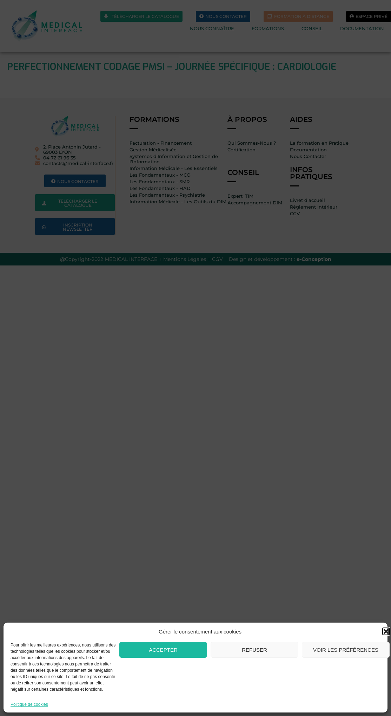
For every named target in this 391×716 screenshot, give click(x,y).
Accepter (163, 650)
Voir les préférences (345, 650)
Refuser (254, 650)
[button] (386, 631)
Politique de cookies (29, 704)
